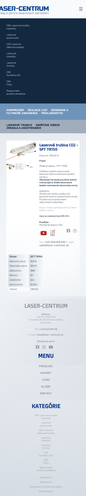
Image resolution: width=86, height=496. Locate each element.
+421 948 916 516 (54, 242)
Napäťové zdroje (48, 125)
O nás (46, 379)
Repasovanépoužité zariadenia (15, 92)
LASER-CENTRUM (45, 305)
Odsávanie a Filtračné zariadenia (37, 111)
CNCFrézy (9, 83)
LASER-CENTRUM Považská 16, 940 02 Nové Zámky (46, 318)
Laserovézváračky (11, 55)
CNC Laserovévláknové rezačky (15, 45)
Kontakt (46, 393)
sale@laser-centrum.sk (54, 245)
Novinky (46, 372)
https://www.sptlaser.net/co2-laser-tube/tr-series (58, 209)
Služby (46, 386)
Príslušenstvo (52, 113)
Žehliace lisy (37, 110)
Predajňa (46, 366)
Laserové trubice (19, 125)
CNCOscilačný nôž (13, 73)
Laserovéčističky (11, 64)
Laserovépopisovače (12, 36)
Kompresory (15, 110)
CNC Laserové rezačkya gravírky (17, 27)
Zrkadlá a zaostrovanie (23, 128)
